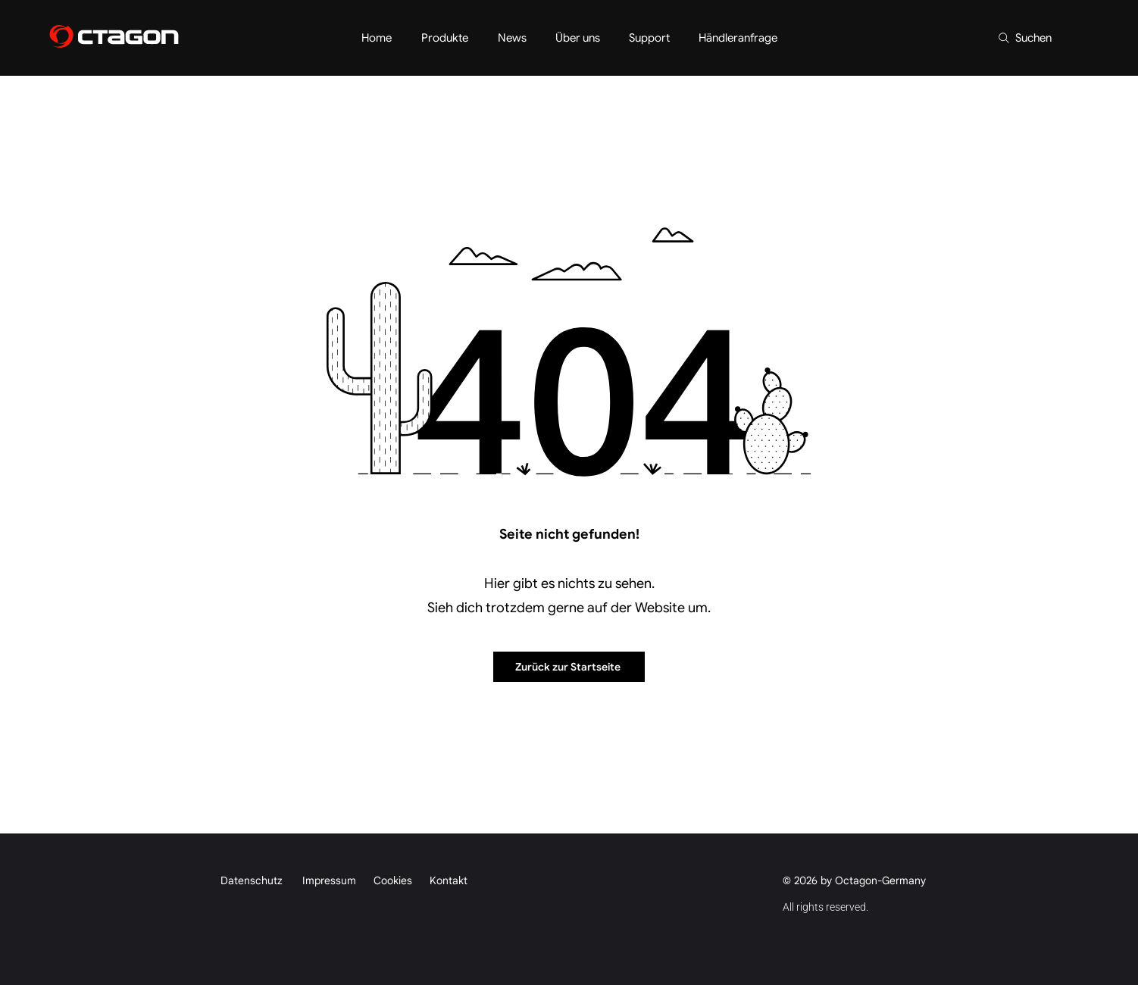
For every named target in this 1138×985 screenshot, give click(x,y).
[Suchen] (1024, 38)
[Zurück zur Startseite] (569, 667)
